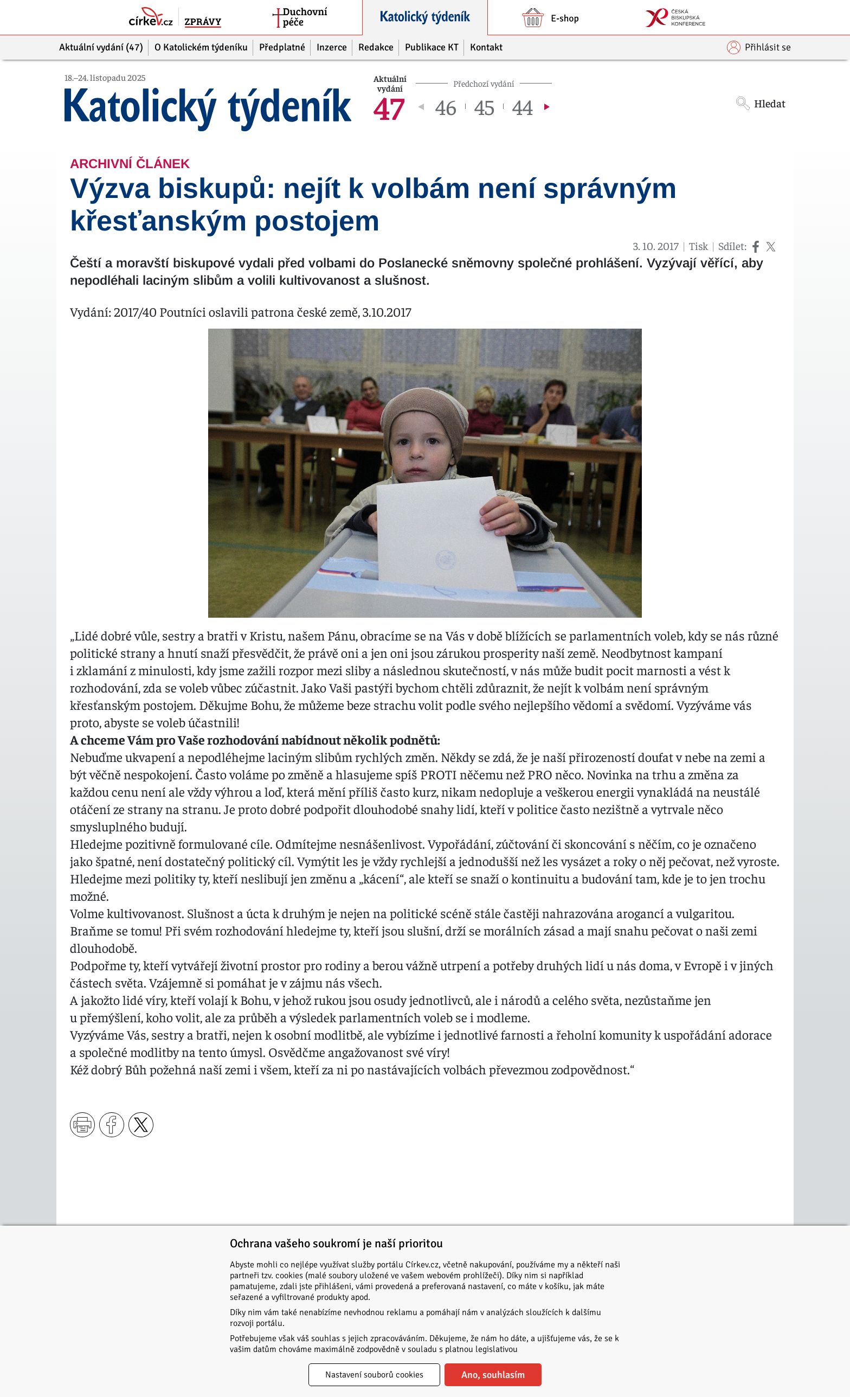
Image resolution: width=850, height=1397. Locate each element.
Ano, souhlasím (493, 1375)
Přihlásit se (759, 47)
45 (484, 106)
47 (389, 106)
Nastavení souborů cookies (374, 1374)
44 (522, 106)
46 (445, 106)
